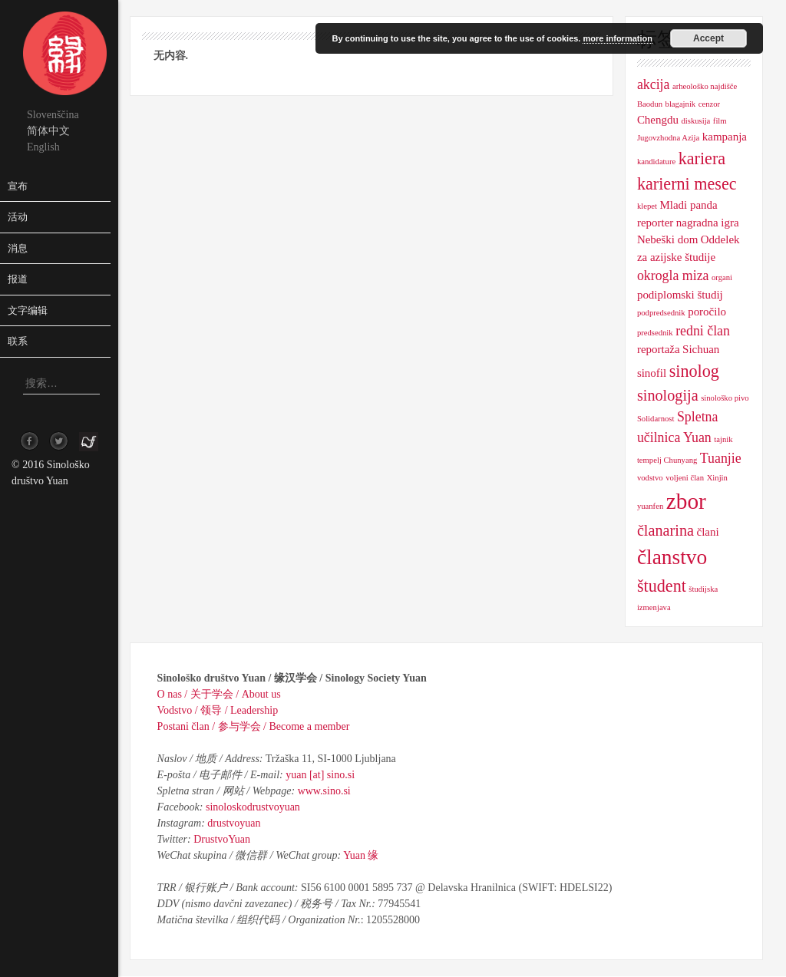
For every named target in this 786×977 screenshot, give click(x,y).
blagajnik (680, 104)
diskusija (695, 121)
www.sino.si (324, 791)
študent (661, 586)
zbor (686, 501)
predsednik (655, 332)
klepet (647, 206)
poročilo (707, 311)
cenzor (709, 104)
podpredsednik (661, 313)
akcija (653, 84)
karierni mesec (687, 183)
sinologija (667, 395)
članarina (665, 530)
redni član (702, 330)
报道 (18, 279)
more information (617, 38)
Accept (708, 38)
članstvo (672, 557)
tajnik (723, 439)
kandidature (656, 161)
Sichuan (700, 349)
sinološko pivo (724, 398)
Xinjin (717, 478)
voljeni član (684, 478)
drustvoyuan (233, 823)
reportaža (658, 349)
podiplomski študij (680, 295)
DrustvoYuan (221, 839)
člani (707, 532)
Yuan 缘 (360, 855)
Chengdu (658, 120)
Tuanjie (720, 458)
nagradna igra (707, 222)
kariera (702, 158)
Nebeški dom (667, 239)
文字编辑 (28, 310)
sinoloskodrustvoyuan (253, 807)
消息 (18, 248)
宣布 (18, 186)
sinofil (651, 373)
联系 (18, 341)
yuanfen (650, 506)
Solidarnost (656, 418)
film (720, 121)
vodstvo (650, 478)
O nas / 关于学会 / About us (219, 694)
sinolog (694, 371)
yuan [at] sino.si (320, 775)
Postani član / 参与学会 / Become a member (253, 726)
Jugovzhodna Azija (668, 138)
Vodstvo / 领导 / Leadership (218, 710)
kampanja (724, 136)
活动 (18, 217)
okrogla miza (673, 275)
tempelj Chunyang (667, 460)
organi (722, 277)
